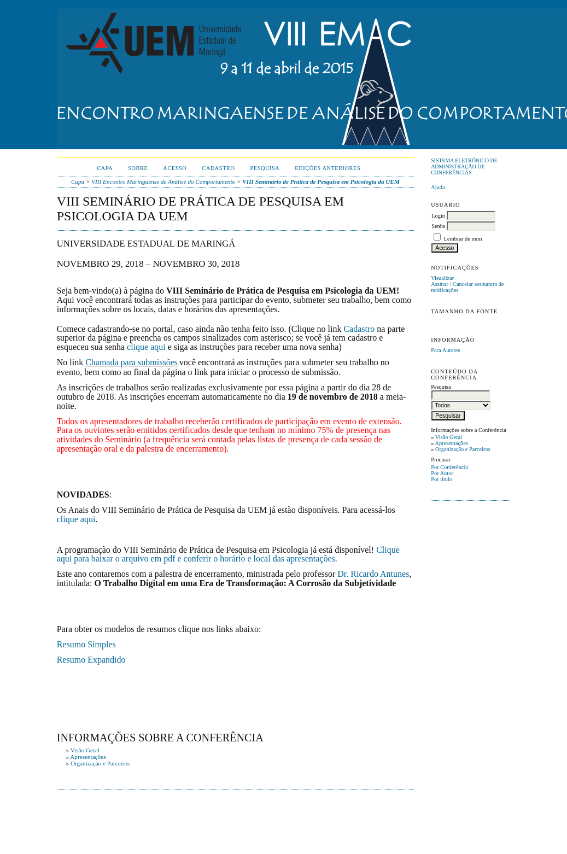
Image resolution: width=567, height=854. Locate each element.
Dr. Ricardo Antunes (373, 573)
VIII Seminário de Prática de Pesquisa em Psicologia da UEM (320, 181)
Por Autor (442, 473)
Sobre (138, 168)
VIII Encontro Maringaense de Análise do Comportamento (163, 181)
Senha (438, 226)
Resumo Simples (86, 644)
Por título (441, 479)
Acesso (174, 168)
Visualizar (442, 278)
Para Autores (445, 350)
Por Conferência (449, 467)
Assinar (439, 284)
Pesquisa (265, 168)
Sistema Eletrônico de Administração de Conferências (464, 166)
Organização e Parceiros (462, 449)
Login (438, 216)
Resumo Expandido (91, 659)
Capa (105, 168)
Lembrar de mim (463, 239)
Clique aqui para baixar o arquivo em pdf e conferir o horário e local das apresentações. (228, 554)
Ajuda (438, 187)
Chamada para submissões (131, 362)
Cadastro (218, 168)
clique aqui (146, 347)
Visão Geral (448, 437)
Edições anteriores (327, 168)
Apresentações (451, 443)
